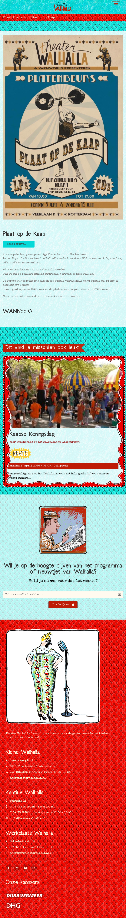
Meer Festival (19, 244)
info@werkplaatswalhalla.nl (28, 853)
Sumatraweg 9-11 (21, 760)
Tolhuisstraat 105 (22, 841)
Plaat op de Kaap (43, 17)
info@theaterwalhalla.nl (26, 778)
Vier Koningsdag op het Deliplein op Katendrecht (44, 442)
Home (6, 17)
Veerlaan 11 (17, 801)
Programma (20, 17)
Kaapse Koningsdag (32, 435)
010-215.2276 (19, 772)
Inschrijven (63, 604)
